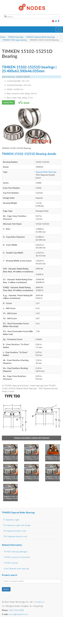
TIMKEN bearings (15, 37)
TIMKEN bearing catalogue (15, 551)
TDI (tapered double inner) (14, 531)
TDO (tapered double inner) (15, 536)
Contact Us (39, 602)
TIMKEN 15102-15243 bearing (15, 457)
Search (6, 589)
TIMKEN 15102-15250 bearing (36, 477)
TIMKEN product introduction (17, 557)
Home (2, 37)
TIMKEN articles (11, 563)
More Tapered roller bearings (16, 568)
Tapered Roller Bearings (46, 172)
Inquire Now (8, 102)
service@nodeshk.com (18, 614)
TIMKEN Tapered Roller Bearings (40, 37)
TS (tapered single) (11, 519)
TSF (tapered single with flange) (16, 525)
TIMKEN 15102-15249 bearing (15, 477)
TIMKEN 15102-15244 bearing (36, 457)
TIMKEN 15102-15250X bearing (16, 497)
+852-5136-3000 (16, 610)
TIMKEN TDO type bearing (15, 40)
